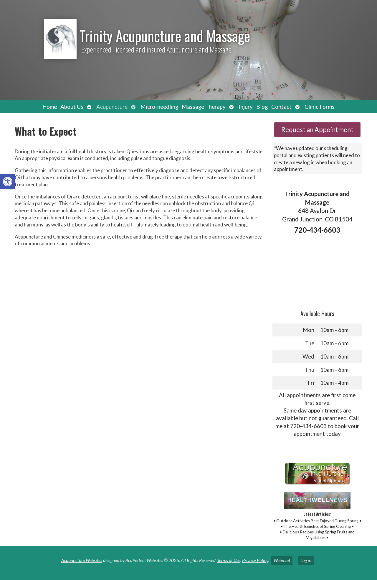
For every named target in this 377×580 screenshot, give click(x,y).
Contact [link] (281, 106)
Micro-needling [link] (159, 106)
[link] (7, 181)
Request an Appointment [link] (317, 130)
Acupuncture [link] (112, 106)
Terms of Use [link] (228, 560)
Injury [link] (246, 106)
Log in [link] (305, 560)
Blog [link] (262, 106)
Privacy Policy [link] (255, 560)
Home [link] (49, 106)
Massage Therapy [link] (204, 106)
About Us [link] (71, 106)
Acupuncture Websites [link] (81, 560)
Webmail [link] (282, 560)
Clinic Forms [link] (320, 106)
